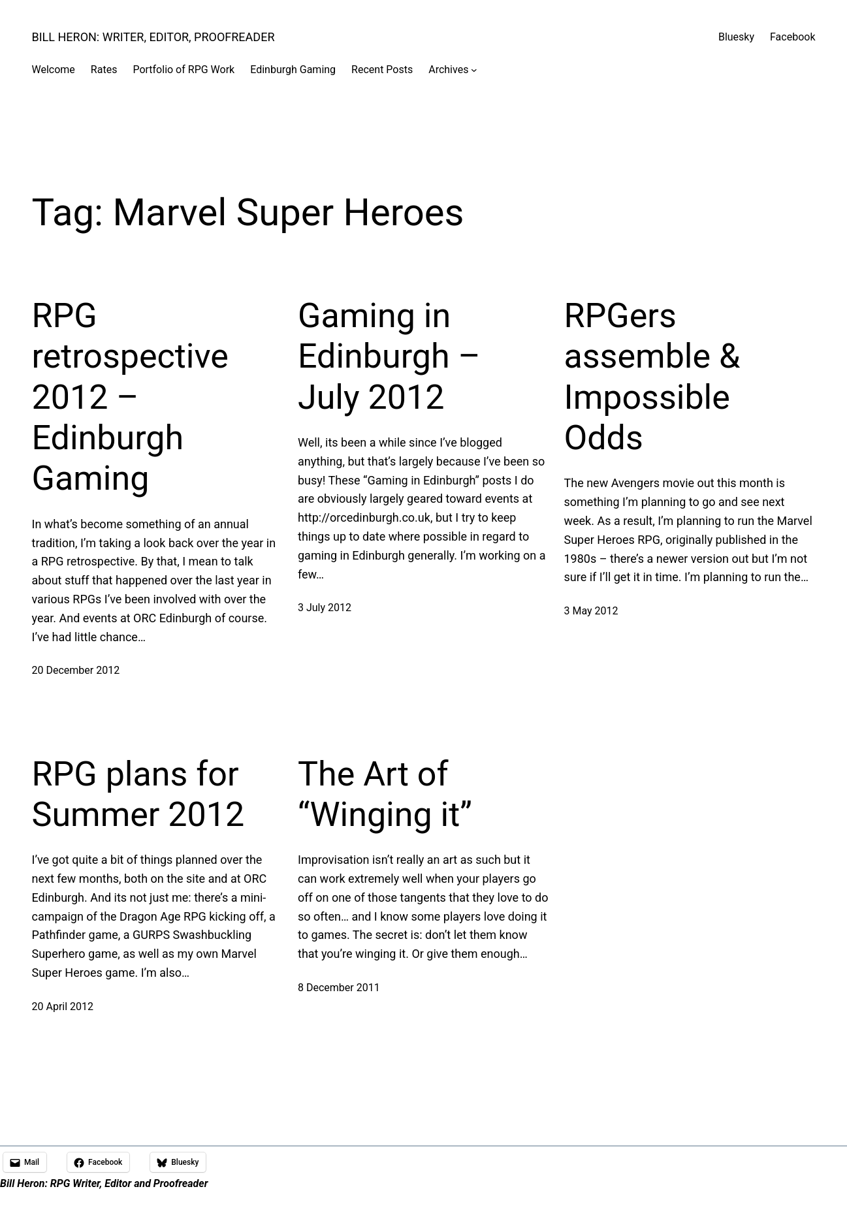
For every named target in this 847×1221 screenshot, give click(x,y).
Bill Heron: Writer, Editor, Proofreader (153, 37)
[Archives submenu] (474, 70)
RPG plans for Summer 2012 (138, 794)
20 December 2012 (76, 670)
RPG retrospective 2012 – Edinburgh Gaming (130, 397)
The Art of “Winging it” (385, 794)
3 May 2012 (591, 611)
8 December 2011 (339, 987)
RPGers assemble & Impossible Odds (652, 377)
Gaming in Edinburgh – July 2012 (389, 356)
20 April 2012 (63, 1006)
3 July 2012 (324, 607)
